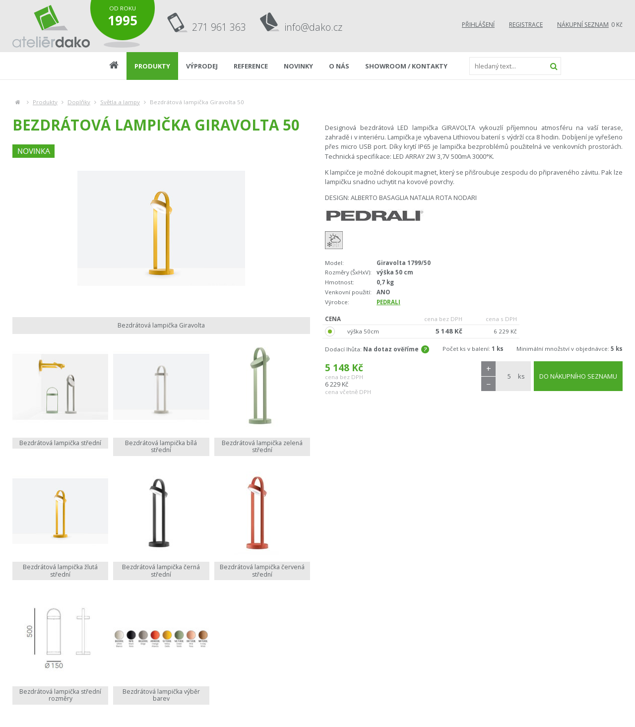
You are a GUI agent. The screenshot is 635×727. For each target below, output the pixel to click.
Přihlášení (478, 24)
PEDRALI (388, 302)
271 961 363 (219, 27)
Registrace (526, 24)
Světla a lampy (120, 102)
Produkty (45, 102)
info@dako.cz (313, 27)
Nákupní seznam (583, 24)
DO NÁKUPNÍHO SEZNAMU (578, 376)
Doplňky (78, 102)
